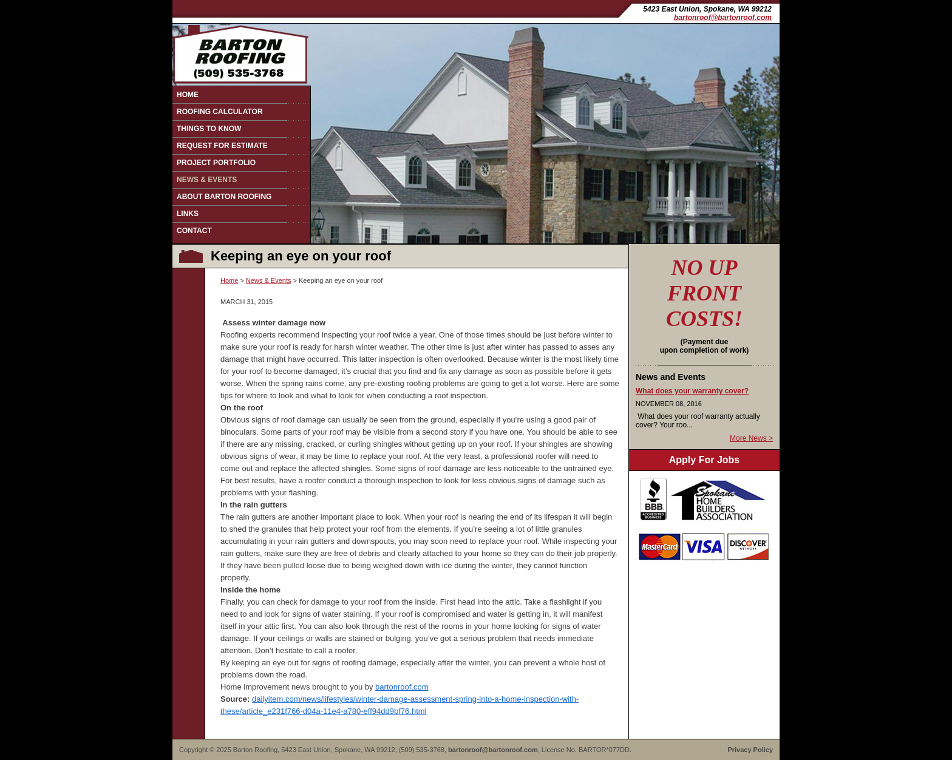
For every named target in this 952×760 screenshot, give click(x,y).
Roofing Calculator (220, 111)
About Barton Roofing (224, 196)
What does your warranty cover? (692, 391)
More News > (751, 438)
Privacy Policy (750, 749)
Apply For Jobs (704, 460)
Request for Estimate (222, 145)
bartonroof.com (401, 686)
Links (188, 213)
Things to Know (209, 128)
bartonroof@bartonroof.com (723, 17)
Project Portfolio (216, 162)
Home (188, 94)
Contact (194, 230)
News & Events (207, 179)
